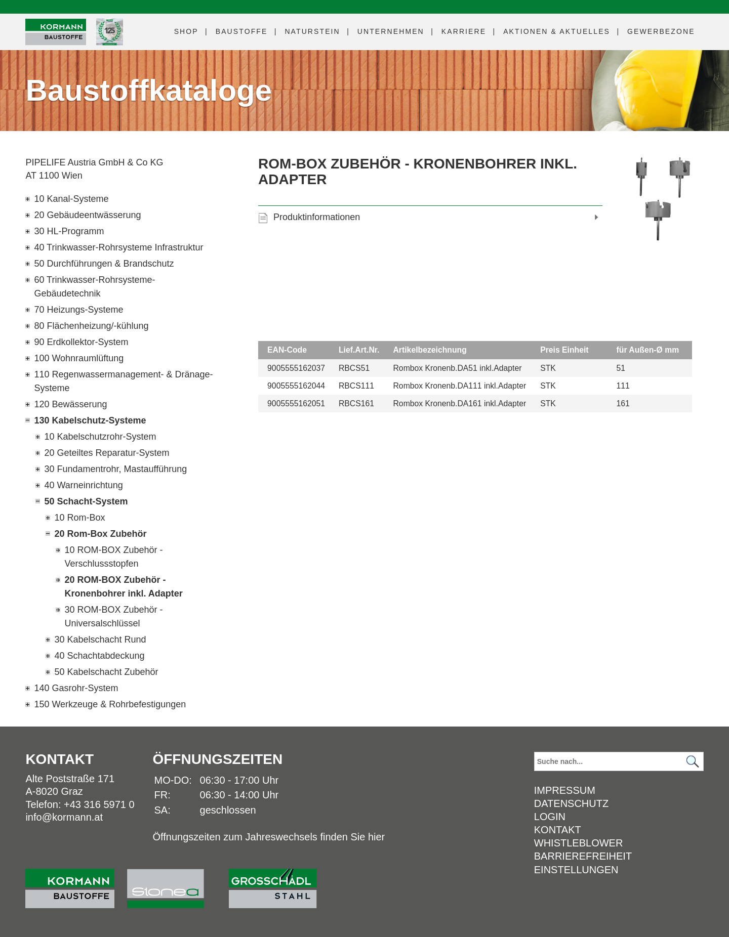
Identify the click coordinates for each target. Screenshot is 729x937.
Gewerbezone (661, 31)
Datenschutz (571, 803)
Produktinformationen (316, 217)
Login (549, 816)
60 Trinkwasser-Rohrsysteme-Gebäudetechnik (94, 287)
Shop (186, 31)
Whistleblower (578, 842)
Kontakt (557, 829)
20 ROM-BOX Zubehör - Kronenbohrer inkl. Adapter (123, 587)
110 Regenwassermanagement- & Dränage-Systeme (123, 381)
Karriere (463, 31)
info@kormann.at (64, 817)
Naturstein (312, 31)
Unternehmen (390, 31)
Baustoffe (242, 31)
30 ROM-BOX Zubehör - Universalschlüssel (113, 616)
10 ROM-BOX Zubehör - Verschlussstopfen (113, 557)
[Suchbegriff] (619, 761)
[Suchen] (693, 761)
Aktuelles (556, 31)
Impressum (564, 790)
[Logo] (55, 32)
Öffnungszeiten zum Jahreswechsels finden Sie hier (268, 836)
